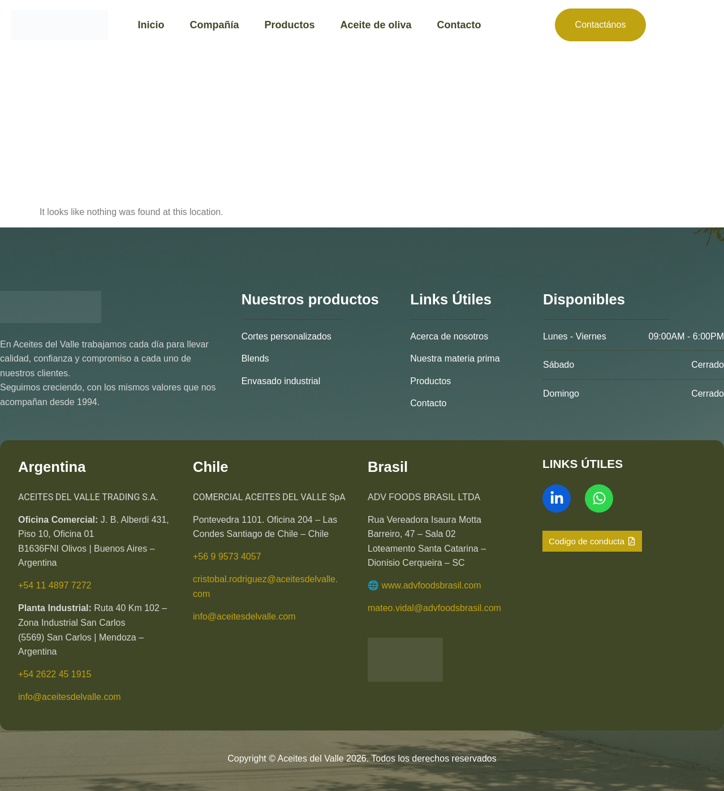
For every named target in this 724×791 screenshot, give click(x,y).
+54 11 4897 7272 (54, 585)
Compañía (214, 25)
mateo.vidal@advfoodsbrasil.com (434, 608)
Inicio (150, 25)
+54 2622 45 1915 (54, 674)
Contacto (459, 25)
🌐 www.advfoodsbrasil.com (424, 585)
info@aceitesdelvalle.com (69, 697)
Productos (289, 25)
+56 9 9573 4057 (227, 556)
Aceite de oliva (375, 25)
